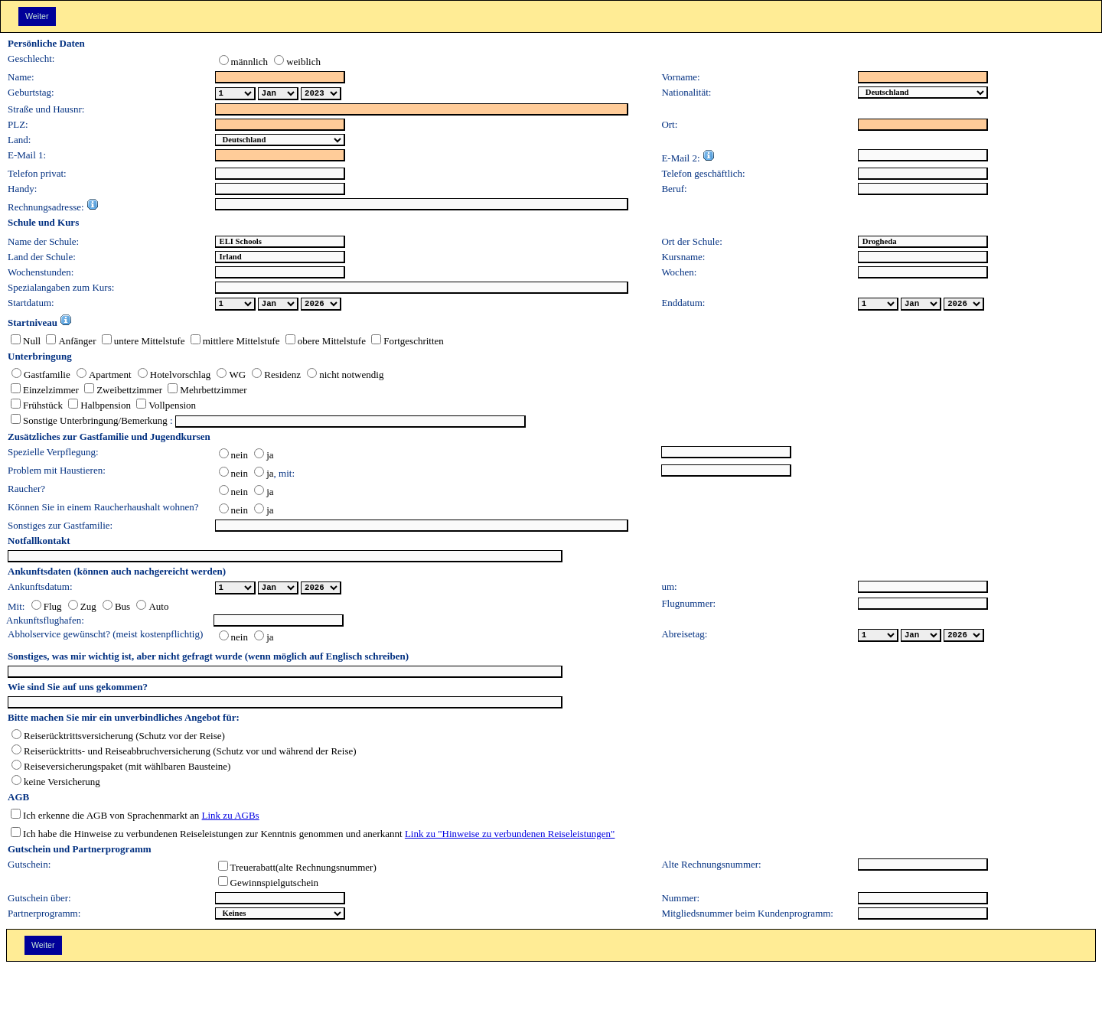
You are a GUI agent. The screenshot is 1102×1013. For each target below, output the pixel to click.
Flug (46, 609)
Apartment (101, 377)
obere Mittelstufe (322, 344)
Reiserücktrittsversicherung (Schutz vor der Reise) (118, 738)
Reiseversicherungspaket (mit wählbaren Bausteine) (120, 769)
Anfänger (68, 344)
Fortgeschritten (405, 344)
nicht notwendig (342, 377)
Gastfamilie (40, 377)
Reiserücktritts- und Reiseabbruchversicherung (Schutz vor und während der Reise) (184, 754)
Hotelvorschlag (171, 377)
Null (26, 344)
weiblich (294, 64)
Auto (149, 609)
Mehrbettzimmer (204, 393)
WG (228, 377)
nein (233, 458)
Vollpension (163, 408)
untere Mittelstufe (140, 344)
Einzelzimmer (45, 393)
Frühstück (37, 408)
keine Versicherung (55, 784)
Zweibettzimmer (120, 393)
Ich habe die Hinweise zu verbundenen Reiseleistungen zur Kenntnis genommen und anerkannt (207, 836)
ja (261, 458)
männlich (243, 64)
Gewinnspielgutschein (268, 885)
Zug (79, 609)
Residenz (273, 377)
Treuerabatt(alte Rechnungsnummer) (297, 870)
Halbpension (97, 408)
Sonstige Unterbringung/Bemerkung (89, 423)
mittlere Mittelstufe (232, 344)
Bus (113, 609)
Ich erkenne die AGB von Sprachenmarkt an (105, 818)
